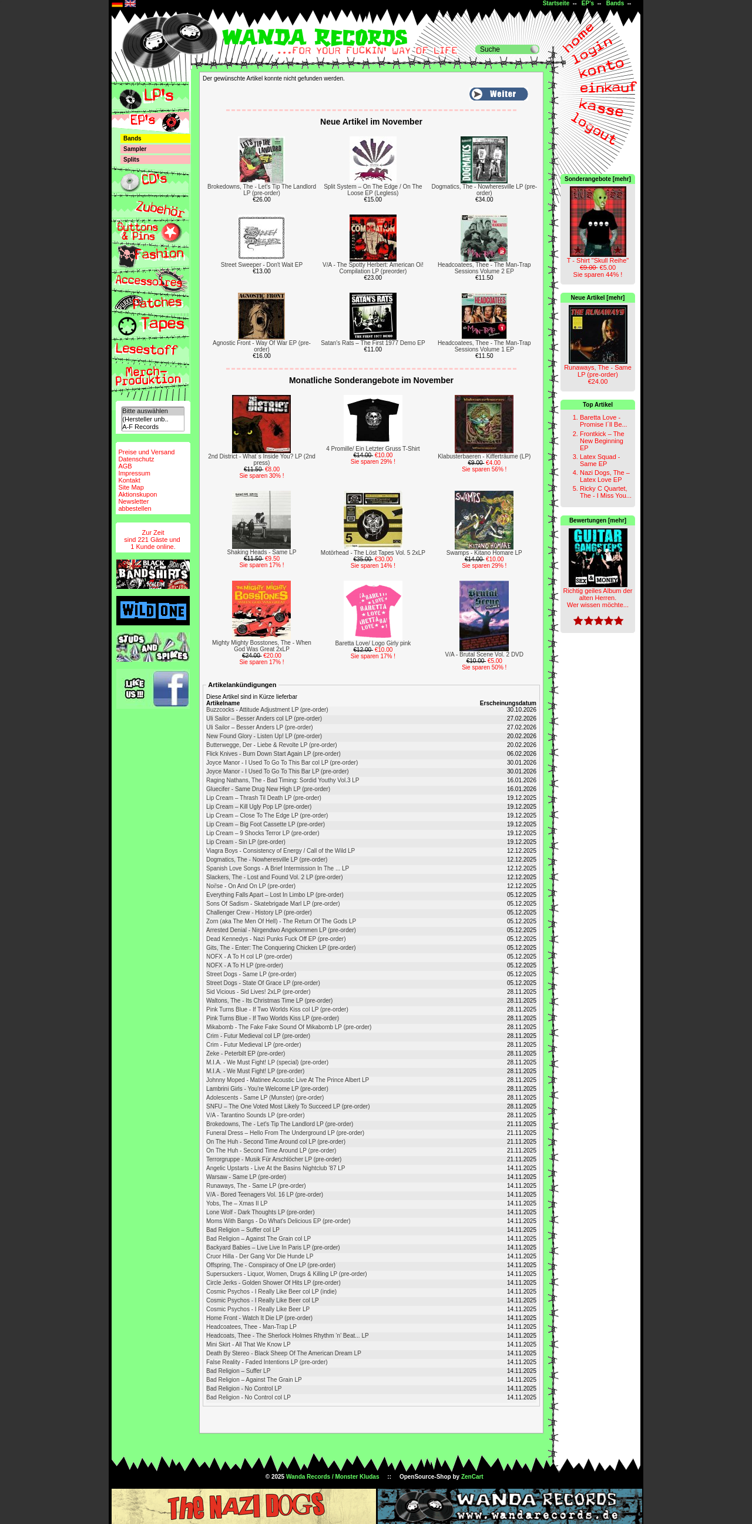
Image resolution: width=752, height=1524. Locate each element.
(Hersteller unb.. (152, 419)
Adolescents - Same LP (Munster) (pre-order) (265, 1097)
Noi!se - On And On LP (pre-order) (251, 886)
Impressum (134, 473)
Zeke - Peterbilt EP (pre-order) (245, 1053)
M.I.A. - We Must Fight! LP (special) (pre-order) (267, 1062)
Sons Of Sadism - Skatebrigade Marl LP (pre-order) (273, 903)
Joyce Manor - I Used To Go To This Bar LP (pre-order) (277, 771)
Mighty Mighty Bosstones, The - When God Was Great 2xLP (261, 645)
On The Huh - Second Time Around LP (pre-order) (271, 1150)
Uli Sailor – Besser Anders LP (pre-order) (259, 727)
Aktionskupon (137, 494)
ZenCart (472, 1476)
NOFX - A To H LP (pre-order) (244, 965)
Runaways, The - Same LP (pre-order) (256, 1186)
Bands (615, 3)
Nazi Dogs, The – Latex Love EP (605, 476)
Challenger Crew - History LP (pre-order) (259, 912)
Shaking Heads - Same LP (262, 552)
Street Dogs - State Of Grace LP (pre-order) (263, 983)
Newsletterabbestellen (134, 505)
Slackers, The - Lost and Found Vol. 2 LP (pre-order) (274, 877)
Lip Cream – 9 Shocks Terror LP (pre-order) (263, 833)
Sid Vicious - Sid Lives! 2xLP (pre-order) (258, 992)
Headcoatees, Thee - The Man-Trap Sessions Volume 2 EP (484, 268)
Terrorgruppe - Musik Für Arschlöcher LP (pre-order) (273, 1159)
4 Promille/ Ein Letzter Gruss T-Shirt (372, 449)
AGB (125, 466)
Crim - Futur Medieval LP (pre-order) (253, 1044)
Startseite (556, 3)
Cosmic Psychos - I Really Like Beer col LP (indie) (271, 1291)
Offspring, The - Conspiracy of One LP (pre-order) (270, 1265)
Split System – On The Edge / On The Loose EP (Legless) (373, 189)
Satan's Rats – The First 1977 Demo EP (373, 343)
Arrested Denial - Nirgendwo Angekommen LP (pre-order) (281, 930)
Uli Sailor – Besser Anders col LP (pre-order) (264, 718)
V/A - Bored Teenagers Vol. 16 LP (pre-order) (264, 1194)
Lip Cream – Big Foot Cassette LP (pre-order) (265, 824)
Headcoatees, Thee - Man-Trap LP (251, 1327)
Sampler (134, 149)
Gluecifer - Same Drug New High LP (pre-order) (268, 789)
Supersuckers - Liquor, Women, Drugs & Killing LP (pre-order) (286, 1274)
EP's (588, 3)
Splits (131, 159)
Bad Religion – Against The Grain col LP (258, 1238)
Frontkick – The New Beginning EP (602, 440)
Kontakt (129, 480)
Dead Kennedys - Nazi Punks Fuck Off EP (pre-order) (276, 939)
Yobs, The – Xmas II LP (237, 1203)
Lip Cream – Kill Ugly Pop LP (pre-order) (258, 806)
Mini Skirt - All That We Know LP (248, 1344)
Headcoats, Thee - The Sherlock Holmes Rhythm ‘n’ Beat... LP (287, 1335)
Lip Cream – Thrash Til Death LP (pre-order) (263, 798)
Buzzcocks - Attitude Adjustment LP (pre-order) (267, 709)
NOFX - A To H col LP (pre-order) (249, 956)
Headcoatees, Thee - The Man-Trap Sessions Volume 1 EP (484, 346)
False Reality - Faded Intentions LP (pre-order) (267, 1362)
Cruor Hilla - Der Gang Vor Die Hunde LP (259, 1256)
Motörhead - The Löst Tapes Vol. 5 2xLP (373, 553)
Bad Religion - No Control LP (243, 1388)
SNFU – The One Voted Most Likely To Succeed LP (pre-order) (288, 1106)
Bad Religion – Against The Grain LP (254, 1379)
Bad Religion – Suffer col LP (243, 1230)
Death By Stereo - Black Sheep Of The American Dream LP (283, 1353)
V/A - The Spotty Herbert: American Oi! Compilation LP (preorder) (373, 268)
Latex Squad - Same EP (600, 460)
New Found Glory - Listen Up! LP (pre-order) (264, 736)
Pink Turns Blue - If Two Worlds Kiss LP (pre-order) (272, 1018)
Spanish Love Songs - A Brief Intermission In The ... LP (277, 868)
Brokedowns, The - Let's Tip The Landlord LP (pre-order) (261, 189)
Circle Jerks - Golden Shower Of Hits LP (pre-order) (273, 1283)
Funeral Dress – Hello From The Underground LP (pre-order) (285, 1133)
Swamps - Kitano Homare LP (484, 553)
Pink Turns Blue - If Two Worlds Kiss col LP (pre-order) (277, 1009)
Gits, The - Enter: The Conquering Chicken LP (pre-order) (281, 947)
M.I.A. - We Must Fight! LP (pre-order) (255, 1071)
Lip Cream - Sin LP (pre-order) (246, 842)
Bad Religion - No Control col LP (248, 1397)
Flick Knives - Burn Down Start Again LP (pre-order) (273, 754)
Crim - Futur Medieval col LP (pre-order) (258, 1036)
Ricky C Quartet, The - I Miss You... (606, 492)
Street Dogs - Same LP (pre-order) (251, 974)
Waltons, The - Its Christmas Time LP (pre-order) (269, 1000)
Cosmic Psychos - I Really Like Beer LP (258, 1309)
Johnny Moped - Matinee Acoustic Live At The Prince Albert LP (287, 1080)
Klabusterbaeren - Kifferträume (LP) (484, 456)
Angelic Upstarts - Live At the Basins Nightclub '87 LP (275, 1168)
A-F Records (152, 427)
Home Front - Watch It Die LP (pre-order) (259, 1318)
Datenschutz (136, 459)
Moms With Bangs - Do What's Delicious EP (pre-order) (278, 1221)
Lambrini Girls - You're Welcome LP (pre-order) (267, 1089)
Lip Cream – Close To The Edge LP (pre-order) (267, 815)
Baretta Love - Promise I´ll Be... (603, 421)
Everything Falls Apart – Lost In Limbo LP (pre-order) (275, 895)
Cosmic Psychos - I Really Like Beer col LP (262, 1300)
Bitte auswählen (152, 411)
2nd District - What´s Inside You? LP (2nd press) (261, 459)
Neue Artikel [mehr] (598, 297)
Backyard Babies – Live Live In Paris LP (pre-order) (273, 1247)
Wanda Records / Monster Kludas (333, 1476)
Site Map (130, 487)
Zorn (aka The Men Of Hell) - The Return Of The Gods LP (281, 921)
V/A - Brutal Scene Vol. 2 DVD (484, 654)
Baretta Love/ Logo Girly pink (373, 643)
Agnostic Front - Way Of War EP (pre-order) (262, 346)
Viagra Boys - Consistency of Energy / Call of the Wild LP (280, 851)
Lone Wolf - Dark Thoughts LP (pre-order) (260, 1212)
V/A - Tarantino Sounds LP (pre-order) (255, 1115)
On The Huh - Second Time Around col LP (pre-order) (275, 1141)
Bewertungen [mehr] (597, 520)
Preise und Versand (146, 451)
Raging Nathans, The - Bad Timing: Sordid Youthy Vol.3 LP (283, 780)
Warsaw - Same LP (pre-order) (246, 1177)
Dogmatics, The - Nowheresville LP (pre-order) (484, 189)
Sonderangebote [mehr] (598, 179)
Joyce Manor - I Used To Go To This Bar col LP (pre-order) (282, 762)
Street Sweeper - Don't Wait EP (262, 265)
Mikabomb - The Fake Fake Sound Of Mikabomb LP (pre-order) (288, 1027)
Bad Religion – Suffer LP (238, 1371)
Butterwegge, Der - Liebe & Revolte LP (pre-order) (271, 745)
